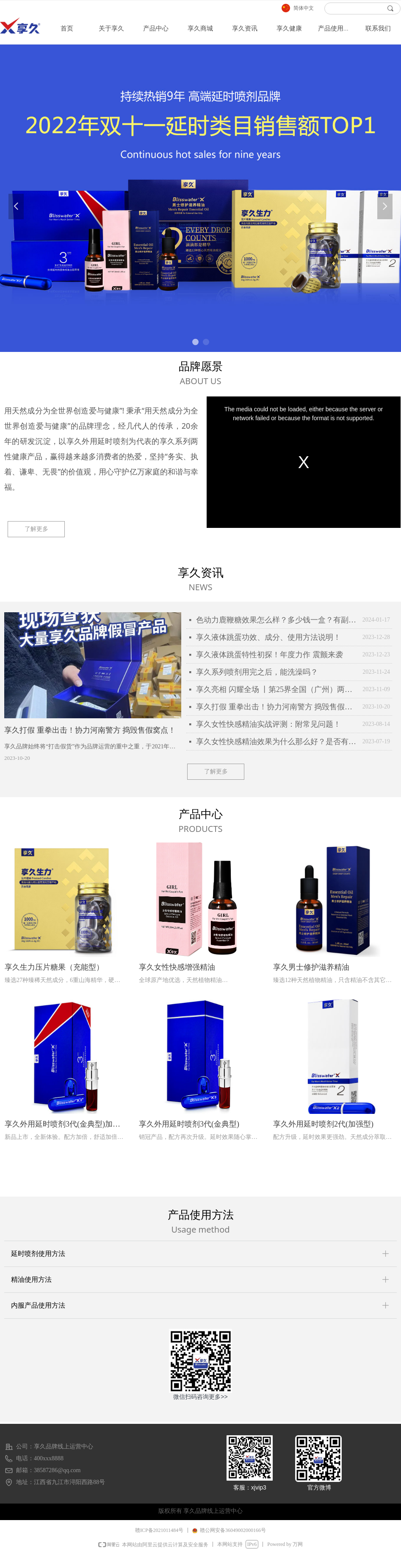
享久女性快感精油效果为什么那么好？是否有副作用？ (277, 741)
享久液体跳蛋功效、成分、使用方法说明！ (268, 637)
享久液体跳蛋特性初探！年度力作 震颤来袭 (269, 654)
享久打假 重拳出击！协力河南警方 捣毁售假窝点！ (277, 707)
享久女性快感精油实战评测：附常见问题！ (268, 724)
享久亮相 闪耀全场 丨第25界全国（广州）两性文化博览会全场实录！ (277, 689)
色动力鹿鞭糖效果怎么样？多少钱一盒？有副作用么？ (277, 620)
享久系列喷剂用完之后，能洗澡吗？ (257, 672)
